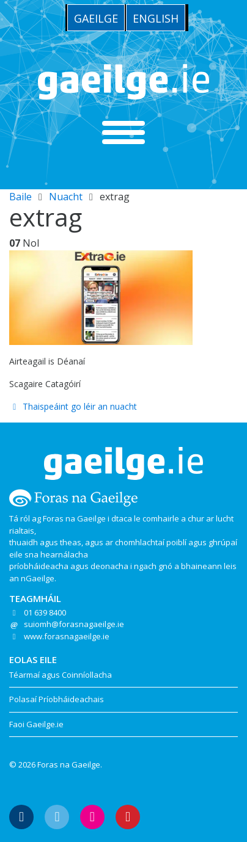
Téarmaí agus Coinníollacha (60, 674)
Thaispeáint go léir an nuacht (73, 406)
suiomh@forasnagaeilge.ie (74, 624)
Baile (20, 196)
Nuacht (66, 196)
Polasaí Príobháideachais (56, 699)
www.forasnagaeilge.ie (66, 636)
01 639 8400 (45, 612)
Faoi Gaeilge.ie (36, 724)
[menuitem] (96, 17)
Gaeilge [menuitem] (96, 18)
